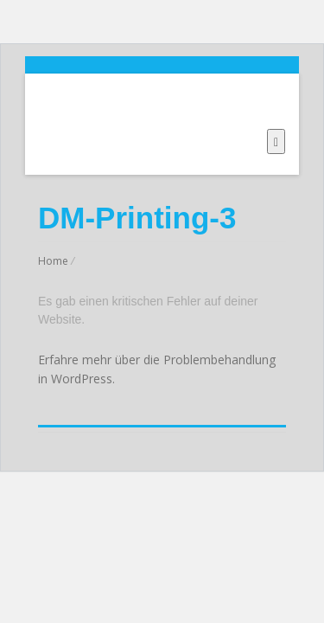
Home (53, 261)
